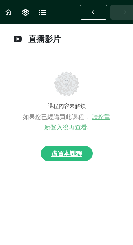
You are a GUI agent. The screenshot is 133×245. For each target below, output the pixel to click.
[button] (8, 12)
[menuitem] (25, 12)
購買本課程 (66, 153)
